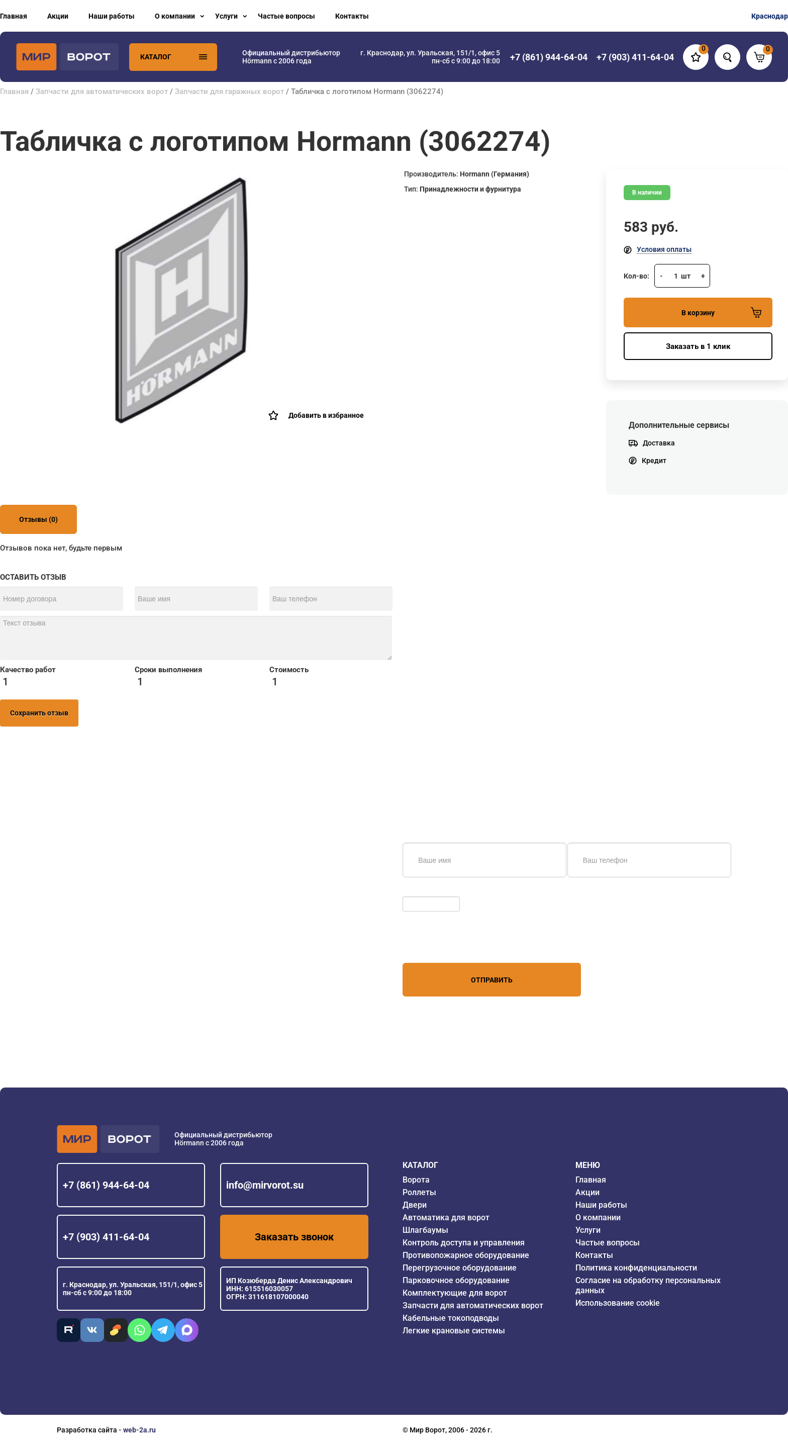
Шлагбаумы (425, 1230)
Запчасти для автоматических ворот (102, 91)
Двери (415, 1205)
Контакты (352, 16)
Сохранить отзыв (39, 713)
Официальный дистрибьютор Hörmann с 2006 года (291, 57)
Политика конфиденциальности (636, 1268)
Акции (57, 16)
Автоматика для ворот (446, 1217)
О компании (175, 16)
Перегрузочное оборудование (460, 1268)
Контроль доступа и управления (464, 1242)
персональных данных (440, 944)
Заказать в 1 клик (698, 346)
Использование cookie (617, 1303)
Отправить (492, 980)
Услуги (226, 16)
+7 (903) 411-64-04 (106, 1237)
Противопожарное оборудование (466, 1255)
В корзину (721, 312)
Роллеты (419, 1192)
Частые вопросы (286, 16)
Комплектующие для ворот (455, 1293)
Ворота (416, 1180)
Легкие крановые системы (454, 1330)
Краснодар (769, 16)
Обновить (421, 891)
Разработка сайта (87, 1430)
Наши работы (111, 16)
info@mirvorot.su (265, 1185)
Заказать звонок (294, 1237)
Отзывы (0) (38, 519)
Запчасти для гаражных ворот (229, 91)
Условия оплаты (664, 249)
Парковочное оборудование (456, 1280)
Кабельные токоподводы (451, 1318)
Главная (13, 16)
